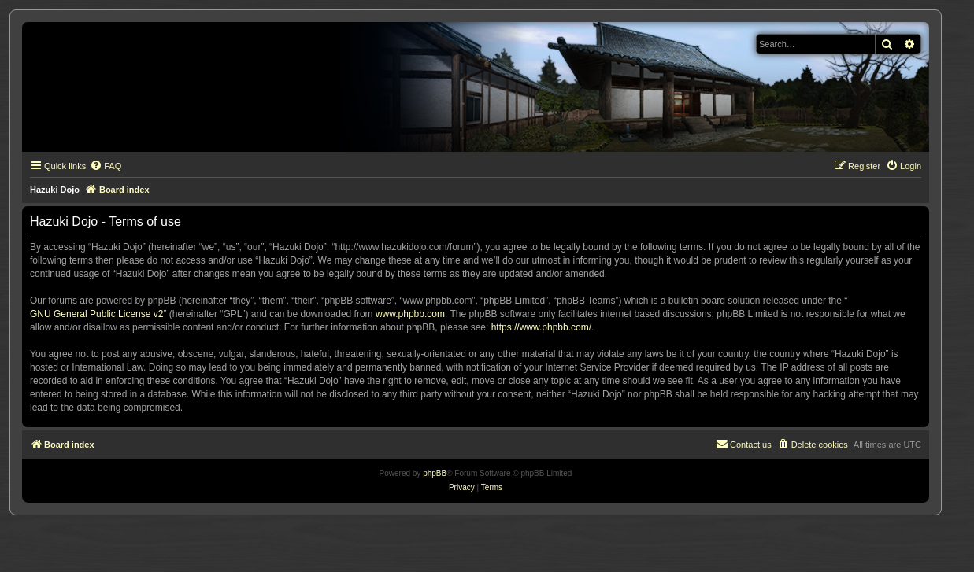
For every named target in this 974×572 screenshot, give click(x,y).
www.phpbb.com (410, 313)
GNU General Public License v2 (96, 313)
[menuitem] (105, 166)
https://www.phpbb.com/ (541, 327)
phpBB (434, 473)
